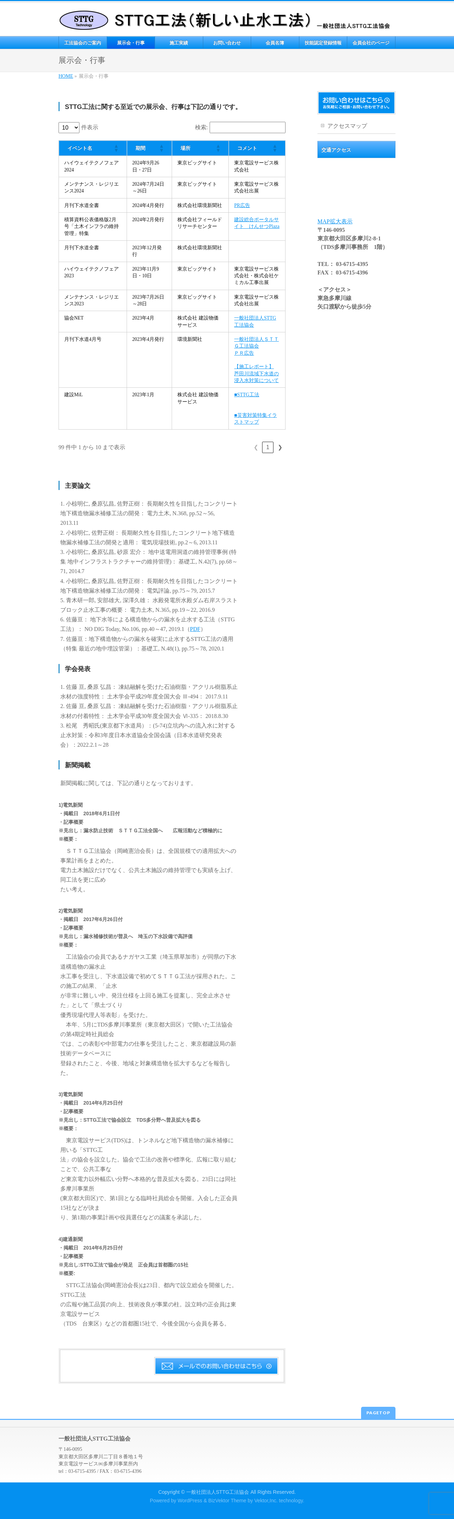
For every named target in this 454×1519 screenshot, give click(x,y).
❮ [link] (178, 447)
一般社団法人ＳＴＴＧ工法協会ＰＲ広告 (256, 346)
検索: (201, 127)
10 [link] (268, 447)
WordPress (190, 1500)
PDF (195, 629)
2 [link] (202, 447)
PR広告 (242, 205)
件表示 (89, 127)
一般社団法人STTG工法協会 (217, 1492)
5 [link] (238, 447)
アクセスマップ (347, 126)
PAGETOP (378, 1412)
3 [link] (214, 447)
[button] (116, 148)
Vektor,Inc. (266, 1500)
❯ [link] (280, 447)
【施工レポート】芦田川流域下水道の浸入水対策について (256, 373)
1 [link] (190, 447)
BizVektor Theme (227, 1500)
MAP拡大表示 (335, 221)
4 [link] (226, 447)
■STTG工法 (246, 394)
